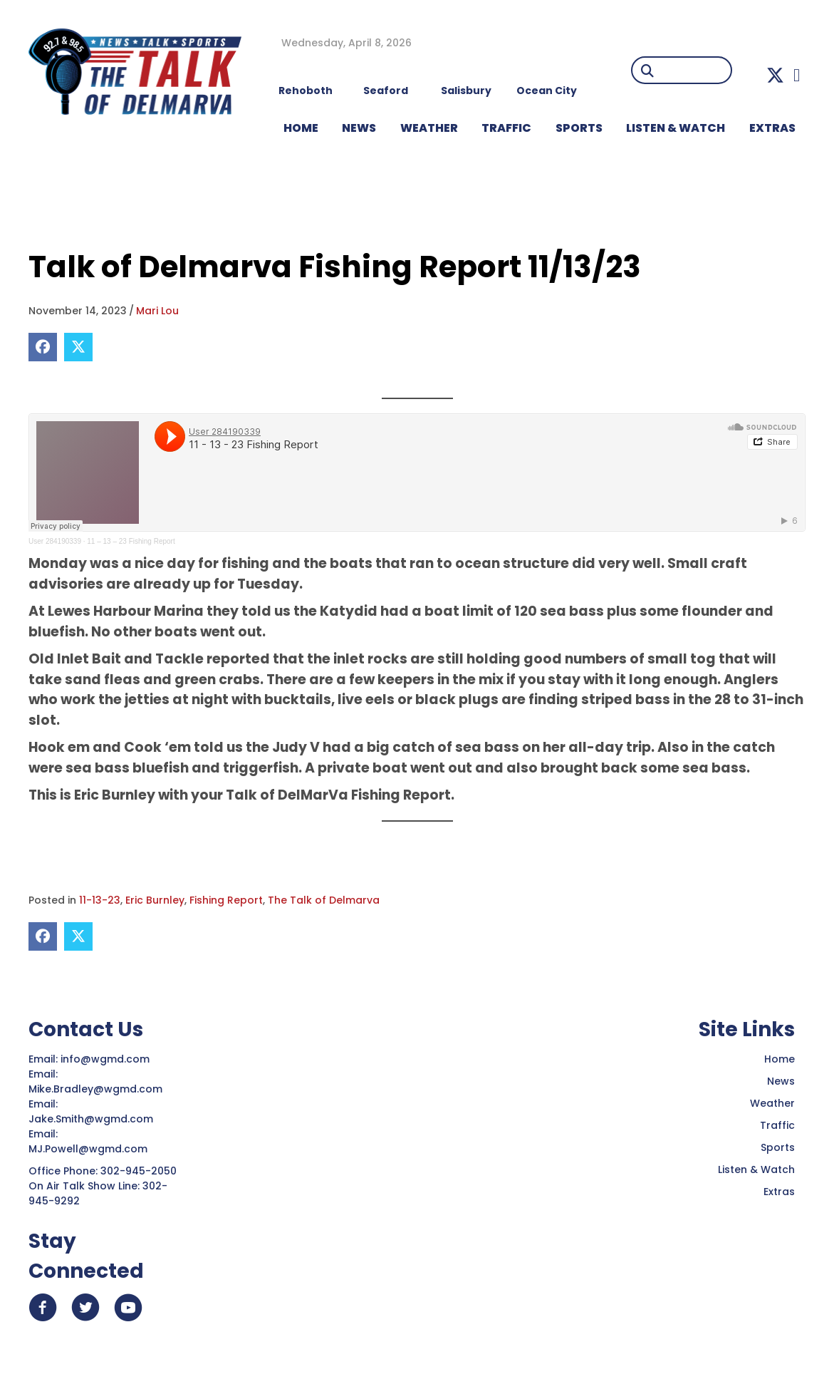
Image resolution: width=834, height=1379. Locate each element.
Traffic (777, 1125)
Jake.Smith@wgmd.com (92, 1119)
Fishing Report (226, 900)
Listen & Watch (756, 1169)
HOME (300, 128)
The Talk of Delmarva (324, 900)
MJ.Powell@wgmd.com (90, 1149)
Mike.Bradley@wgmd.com (95, 1089)
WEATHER (429, 128)
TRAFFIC (506, 128)
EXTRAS (772, 128)
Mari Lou (157, 311)
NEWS (359, 128)
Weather (772, 1103)
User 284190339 (54, 541)
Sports (579, 128)
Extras (779, 1191)
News (781, 1081)
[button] (775, 75)
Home (779, 1059)
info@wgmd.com (106, 1059)
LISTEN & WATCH (675, 128)
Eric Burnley (154, 900)
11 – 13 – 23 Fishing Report (130, 541)
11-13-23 (99, 900)
